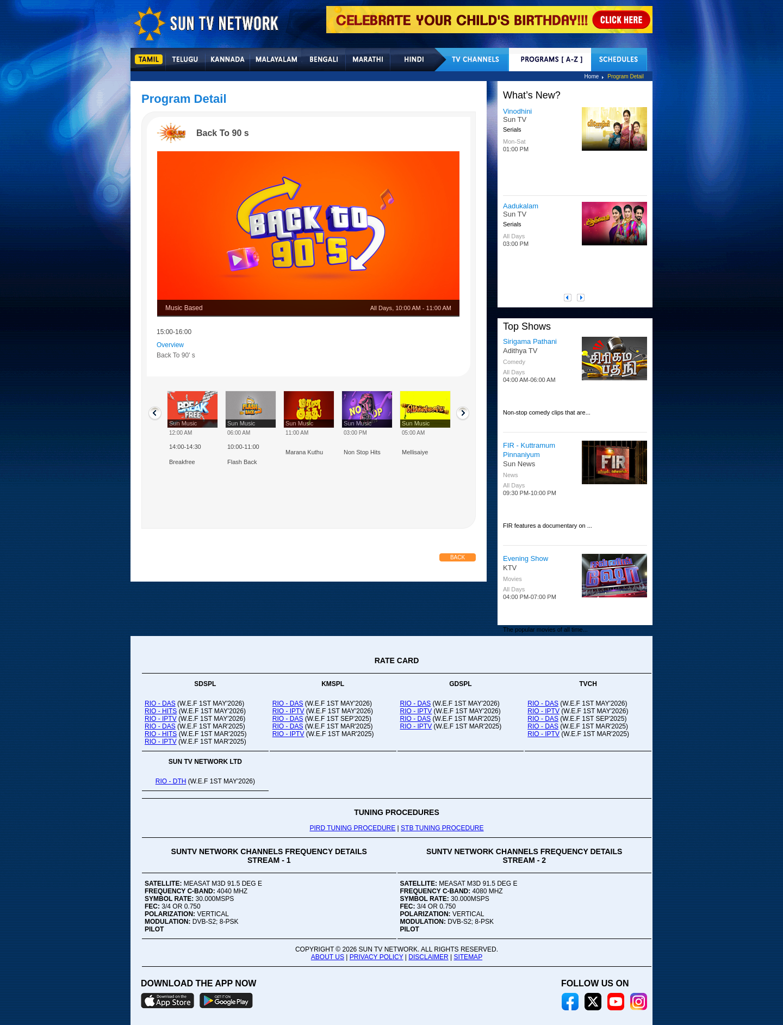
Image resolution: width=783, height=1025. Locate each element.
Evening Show (525, 558)
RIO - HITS (161, 711)
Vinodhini (517, 111)
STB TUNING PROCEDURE (442, 828)
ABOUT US (327, 957)
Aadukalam (520, 206)
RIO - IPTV (161, 719)
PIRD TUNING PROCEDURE (352, 828)
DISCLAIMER (428, 957)
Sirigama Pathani (530, 341)
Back (457, 557)
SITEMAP (467, 957)
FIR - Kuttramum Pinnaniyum (529, 450)
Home (592, 76)
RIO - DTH (171, 781)
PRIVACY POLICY (376, 957)
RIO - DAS (160, 703)
